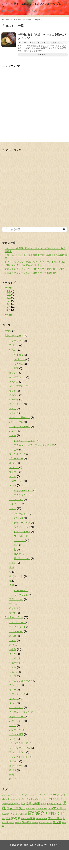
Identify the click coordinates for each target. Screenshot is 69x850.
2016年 (8, 315)
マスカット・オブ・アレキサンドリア (34, 445)
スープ (12, 676)
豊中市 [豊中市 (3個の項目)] (18, 822)
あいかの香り (21, 513)
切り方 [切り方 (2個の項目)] (17, 804)
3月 (9, 303)
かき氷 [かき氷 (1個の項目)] (4, 795)
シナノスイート (22, 531)
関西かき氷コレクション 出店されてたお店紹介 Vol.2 (34, 269)
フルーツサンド (17, 752)
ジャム (12, 667)
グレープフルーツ (18, 386)
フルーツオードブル (19, 748)
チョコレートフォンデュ (22, 712)
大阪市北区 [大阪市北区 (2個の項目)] (30, 808)
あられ (12, 636)
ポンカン (14, 467)
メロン (12, 485)
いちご (47, 42)
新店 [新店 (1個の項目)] (3, 819)
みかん (12, 476)
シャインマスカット (24, 440)
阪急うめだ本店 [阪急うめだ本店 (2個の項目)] (45, 822)
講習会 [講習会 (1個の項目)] (11, 823)
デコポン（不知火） (19, 417)
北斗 (16, 545)
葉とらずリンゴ (22, 558)
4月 (9, 300)
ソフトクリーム (17, 694)
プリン (12, 739)
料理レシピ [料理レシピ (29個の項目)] (55, 813)
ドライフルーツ (17, 716)
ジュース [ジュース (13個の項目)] (53, 794)
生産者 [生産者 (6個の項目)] (31, 818)
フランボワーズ (17, 454)
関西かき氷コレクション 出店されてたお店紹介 (30, 273)
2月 (9, 307)
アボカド (14, 345)
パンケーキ (15, 730)
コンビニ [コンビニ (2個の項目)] (34, 795)
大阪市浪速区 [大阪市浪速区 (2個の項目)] (41, 808)
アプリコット (16, 340)
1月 (9, 310)
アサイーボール (17, 627)
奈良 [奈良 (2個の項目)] (12, 814)
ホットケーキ (16, 765)
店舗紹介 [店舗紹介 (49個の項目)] (36, 813)
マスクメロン (21, 495)
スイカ (12, 408)
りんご (60, 42)
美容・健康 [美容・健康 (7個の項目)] (55, 818)
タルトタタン (16, 707)
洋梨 (11, 585)
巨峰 (16, 449)
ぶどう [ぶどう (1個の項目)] (10, 795)
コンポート (15, 658)
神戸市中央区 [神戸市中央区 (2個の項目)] (41, 819)
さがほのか (20, 359)
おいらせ (18, 518)
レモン (12, 563)
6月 (9, 294)
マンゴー (14, 472)
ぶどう (12, 435)
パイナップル (16, 422)
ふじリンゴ (20, 540)
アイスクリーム (17, 622)
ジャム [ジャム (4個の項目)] (42, 795)
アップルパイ (37, 42)
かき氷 (12, 649)
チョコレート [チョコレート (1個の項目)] (15, 799)
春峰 (11, 567)
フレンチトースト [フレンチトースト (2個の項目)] (56, 799)
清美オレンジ (16, 599)
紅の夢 (17, 554)
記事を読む (42, 54)
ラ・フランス (16, 499)
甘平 (11, 604)
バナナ (12, 431)
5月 (9, 297)
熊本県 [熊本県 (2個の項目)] (24, 819)
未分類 (8, 331)
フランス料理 (16, 734)
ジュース (14, 672)
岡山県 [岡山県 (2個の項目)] (24, 814)
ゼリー (12, 689)
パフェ (12, 725)
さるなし (14, 395)
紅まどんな (15, 608)
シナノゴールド (22, 527)
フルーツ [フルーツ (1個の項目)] (45, 799)
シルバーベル (21, 590)
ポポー (12, 463)
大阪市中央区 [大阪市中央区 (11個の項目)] (15, 808)
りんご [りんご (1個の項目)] (15, 795)
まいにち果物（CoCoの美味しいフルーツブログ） (31, 5)
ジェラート (15, 662)
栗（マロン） (16, 576)
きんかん (14, 382)
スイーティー (16, 404)
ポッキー (14, 761)
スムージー (15, 685)
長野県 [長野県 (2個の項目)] (35, 822)
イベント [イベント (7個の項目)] (24, 794)
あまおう (18, 355)
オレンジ (14, 372)
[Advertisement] (34, 101)
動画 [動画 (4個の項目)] (23, 803)
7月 (9, 291)
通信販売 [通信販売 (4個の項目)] (26, 822)
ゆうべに (18, 364)
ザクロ (12, 390)
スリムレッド (21, 536)
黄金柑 (12, 613)
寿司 (11, 774)
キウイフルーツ (17, 377)
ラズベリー (15, 504)
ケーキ (12, 654)
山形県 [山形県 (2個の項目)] (18, 814)
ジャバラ (14, 399)
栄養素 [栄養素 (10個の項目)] (15, 818)
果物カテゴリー (13, 335)
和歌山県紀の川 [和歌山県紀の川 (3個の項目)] (54, 803)
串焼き (12, 770)
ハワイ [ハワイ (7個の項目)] (37, 798)
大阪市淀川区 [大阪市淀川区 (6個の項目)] (56, 808)
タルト (54, 42)
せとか (12, 413)
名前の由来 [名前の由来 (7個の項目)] (33, 803)
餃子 (11, 779)
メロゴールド (16, 481)
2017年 (8, 288)
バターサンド (16, 721)
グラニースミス (22, 522)
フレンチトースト (18, 757)
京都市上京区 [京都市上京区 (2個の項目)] (8, 804)
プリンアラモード (18, 743)
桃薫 (16, 368)
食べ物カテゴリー (14, 617)
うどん (12, 640)
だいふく (14, 698)
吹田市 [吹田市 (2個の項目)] (43, 804)
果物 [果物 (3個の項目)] (8, 818)
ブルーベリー (16, 458)
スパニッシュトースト (21, 680)
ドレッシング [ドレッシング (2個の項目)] (27, 799)
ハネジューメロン (23, 490)
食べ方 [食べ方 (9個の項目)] (57, 822)
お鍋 (11, 645)
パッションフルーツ (19, 426)
